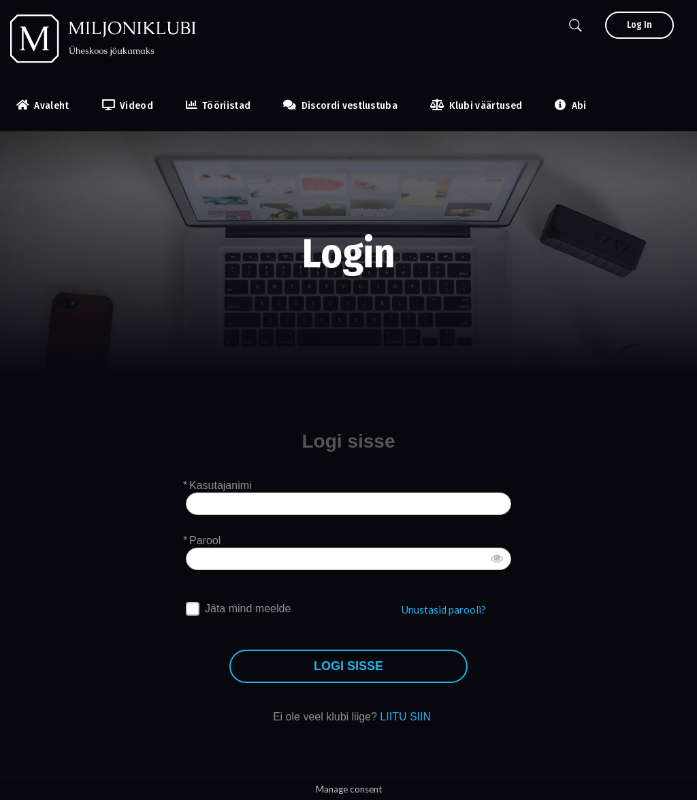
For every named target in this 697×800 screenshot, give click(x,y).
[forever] (192, 609)
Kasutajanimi (220, 485)
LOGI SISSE (348, 666)
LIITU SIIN (405, 716)
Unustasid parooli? (444, 609)
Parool (205, 540)
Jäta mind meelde (248, 608)
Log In (639, 25)
